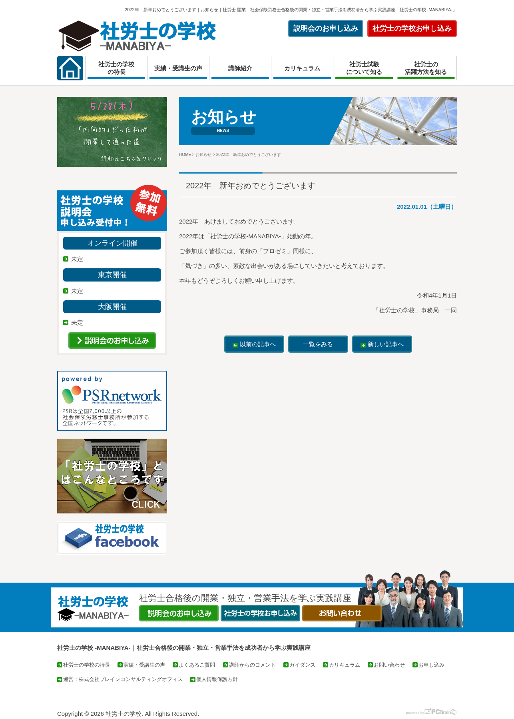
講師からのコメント (252, 665)
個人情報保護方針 (217, 679)
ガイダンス (302, 665)
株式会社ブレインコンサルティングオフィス (131, 679)
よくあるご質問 (197, 665)
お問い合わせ (389, 665)
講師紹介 (240, 68)
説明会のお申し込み (325, 28)
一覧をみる (318, 344)
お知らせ (203, 154)
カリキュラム (302, 68)
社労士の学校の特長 (116, 68)
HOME (185, 154)
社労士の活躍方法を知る (426, 68)
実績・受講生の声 (178, 68)
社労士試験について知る (364, 68)
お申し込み (431, 665)
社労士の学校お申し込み (412, 28)
